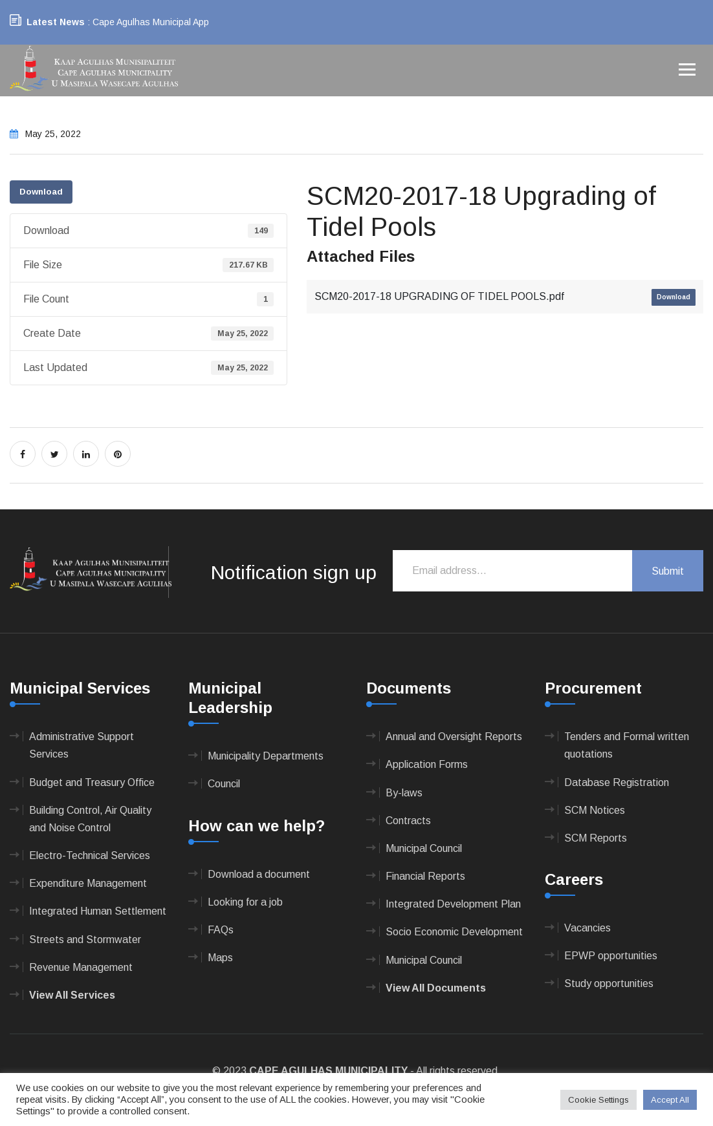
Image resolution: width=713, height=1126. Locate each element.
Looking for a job (245, 902)
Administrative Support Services (81, 745)
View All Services (72, 995)
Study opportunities (608, 983)
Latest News (56, 22)
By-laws (404, 792)
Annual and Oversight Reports (454, 736)
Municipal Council (424, 848)
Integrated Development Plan (453, 903)
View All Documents (436, 988)
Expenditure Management (88, 883)
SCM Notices (594, 810)
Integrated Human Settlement (97, 911)
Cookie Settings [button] (598, 1100)
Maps (220, 957)
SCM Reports (595, 838)
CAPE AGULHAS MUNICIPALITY (328, 1070)
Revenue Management (81, 967)
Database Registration (616, 782)
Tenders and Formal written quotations (626, 745)
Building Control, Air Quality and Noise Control (90, 819)
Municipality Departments (266, 755)
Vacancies (587, 927)
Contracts (408, 820)
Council (224, 783)
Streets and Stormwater (85, 939)
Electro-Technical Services (89, 855)
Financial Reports (425, 876)
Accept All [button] (670, 1100)
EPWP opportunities (610, 955)
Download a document (259, 874)
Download (41, 192)
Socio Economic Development (454, 931)
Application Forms (427, 764)
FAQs (221, 929)
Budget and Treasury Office (92, 782)
